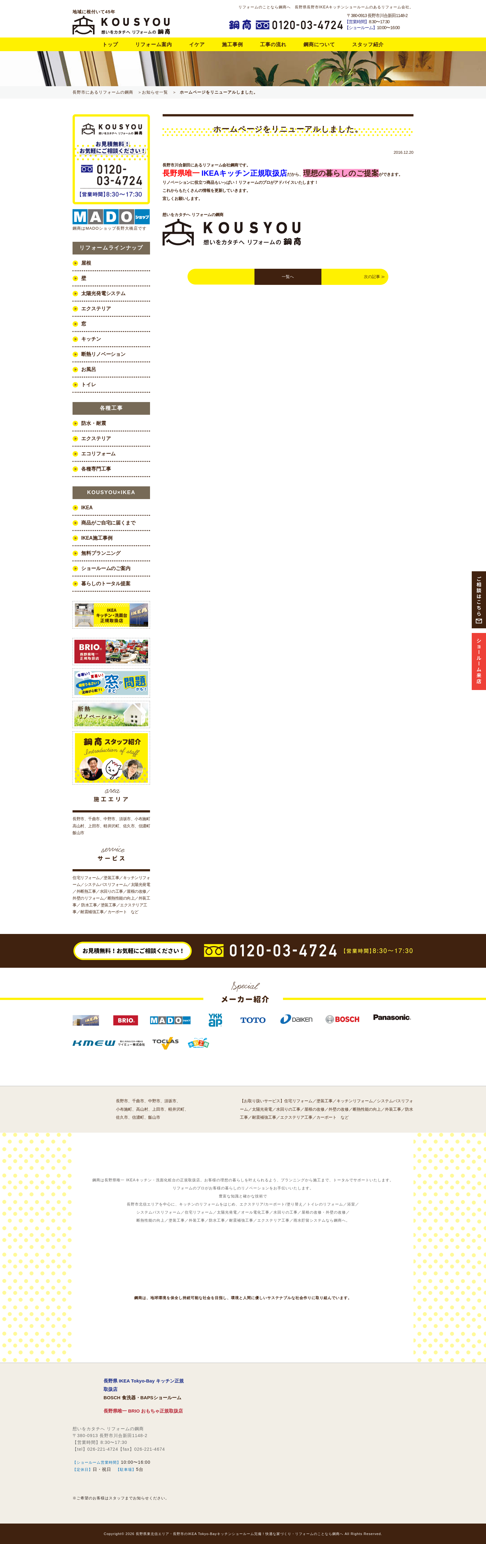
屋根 (86, 263)
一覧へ (288, 276)
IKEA (87, 507)
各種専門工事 (96, 468)
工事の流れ (273, 44)
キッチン (91, 339)
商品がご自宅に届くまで (108, 522)
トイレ (88, 384)
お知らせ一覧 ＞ (159, 92)
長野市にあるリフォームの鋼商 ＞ (107, 92)
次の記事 (372, 276)
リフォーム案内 (153, 44)
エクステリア (96, 308)
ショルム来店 (478, 661)
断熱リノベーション (103, 354)
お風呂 (88, 369)
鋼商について (319, 44)
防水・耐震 (93, 423)
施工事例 (232, 44)
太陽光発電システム (103, 293)
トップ (110, 44)
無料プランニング (101, 553)
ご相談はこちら (479, 596)
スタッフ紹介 (368, 44)
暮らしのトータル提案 (105, 583)
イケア (197, 44)
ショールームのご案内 (105, 568)
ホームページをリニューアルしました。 (219, 92)
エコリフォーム (98, 453)
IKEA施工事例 (96, 538)
